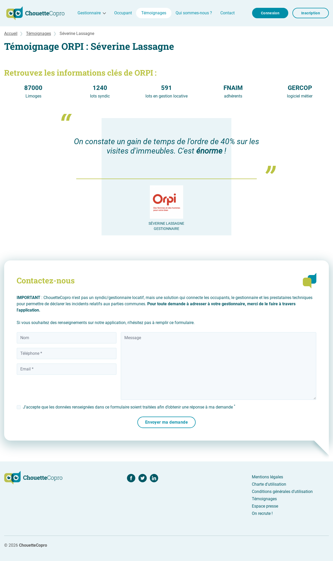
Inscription (310, 13)
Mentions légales (267, 476)
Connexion (270, 13)
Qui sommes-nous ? (194, 12)
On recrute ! (262, 513)
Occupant (123, 12)
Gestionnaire (89, 12)
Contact (227, 12)
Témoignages (153, 12)
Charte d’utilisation (269, 484)
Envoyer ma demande (166, 422)
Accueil (10, 33)
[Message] (218, 366)
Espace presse (265, 506)
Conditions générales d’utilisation (282, 491)
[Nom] (67, 338)
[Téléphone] (67, 353)
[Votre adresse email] (67, 369)
